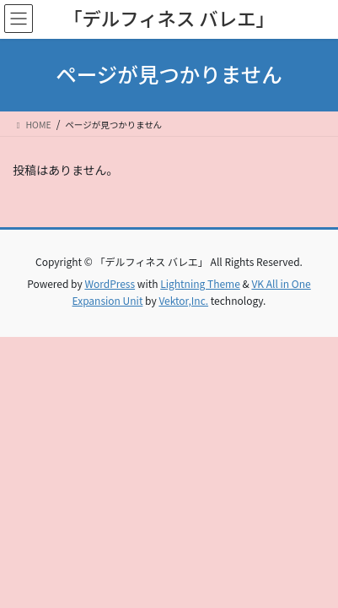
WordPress (109, 283)
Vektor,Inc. (183, 300)
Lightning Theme (200, 283)
